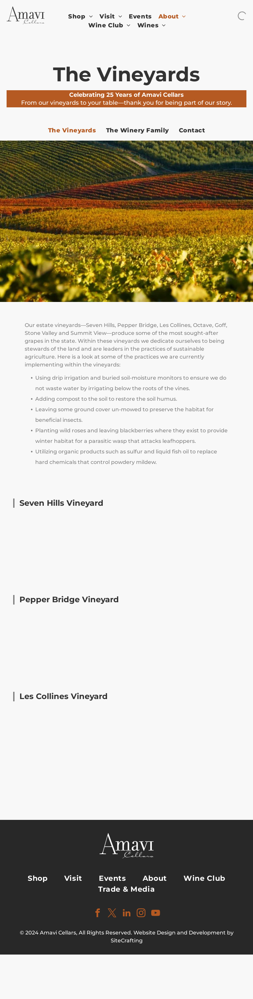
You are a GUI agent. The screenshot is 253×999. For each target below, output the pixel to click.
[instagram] (141, 913)
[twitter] (112, 913)
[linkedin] (126, 913)
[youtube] (155, 913)
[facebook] (97, 913)
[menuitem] (80, 16)
